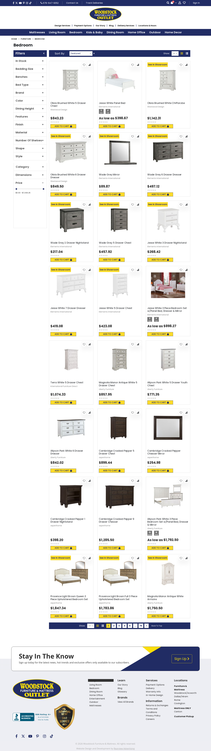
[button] (84, 64)
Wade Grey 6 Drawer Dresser (164, 174)
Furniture (26, 39)
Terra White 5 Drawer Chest (66, 382)
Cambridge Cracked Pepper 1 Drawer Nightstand (67, 520)
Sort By (59, 53)
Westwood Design (58, 109)
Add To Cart (63, 126)
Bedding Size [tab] (30, 69)
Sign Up (181, 659)
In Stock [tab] (30, 61)
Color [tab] (30, 101)
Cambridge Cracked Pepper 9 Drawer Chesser (116, 520)
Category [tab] (30, 167)
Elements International (109, 106)
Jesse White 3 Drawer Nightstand (166, 242)
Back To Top (157, 625)
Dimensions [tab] (30, 175)
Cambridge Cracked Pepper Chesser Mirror (164, 452)
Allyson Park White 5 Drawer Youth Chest (167, 384)
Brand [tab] (30, 93)
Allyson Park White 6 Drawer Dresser (66, 452)
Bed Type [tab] (30, 85)
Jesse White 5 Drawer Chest (115, 308)
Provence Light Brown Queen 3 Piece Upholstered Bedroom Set (69, 598)
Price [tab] (30, 183)
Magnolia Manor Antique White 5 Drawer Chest (118, 384)
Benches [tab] (30, 77)
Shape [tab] (30, 148)
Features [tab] (30, 116)
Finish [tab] (30, 124)
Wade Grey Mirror (109, 174)
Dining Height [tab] (30, 108)
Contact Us (72, 2)
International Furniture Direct (64, 386)
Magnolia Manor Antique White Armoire (165, 598)
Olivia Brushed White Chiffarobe (166, 103)
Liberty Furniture (106, 389)
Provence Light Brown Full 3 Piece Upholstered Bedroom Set (118, 598)
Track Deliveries (94, 2)
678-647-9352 (50, 3)
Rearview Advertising (124, 748)
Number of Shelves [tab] (30, 140)
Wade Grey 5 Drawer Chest (115, 242)
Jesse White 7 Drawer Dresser (68, 308)
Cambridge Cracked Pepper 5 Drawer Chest (116, 452)
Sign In (196, 2)
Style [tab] (30, 156)
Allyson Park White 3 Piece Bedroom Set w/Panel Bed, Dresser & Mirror (167, 522)
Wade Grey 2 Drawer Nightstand (69, 242)
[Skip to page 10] (135, 626)
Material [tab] (30, 132)
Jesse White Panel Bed (112, 103)
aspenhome (104, 457)
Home (14, 39)
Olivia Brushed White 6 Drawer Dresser (68, 176)
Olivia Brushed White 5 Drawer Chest (68, 104)
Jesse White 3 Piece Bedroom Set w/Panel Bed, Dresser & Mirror (167, 309)
